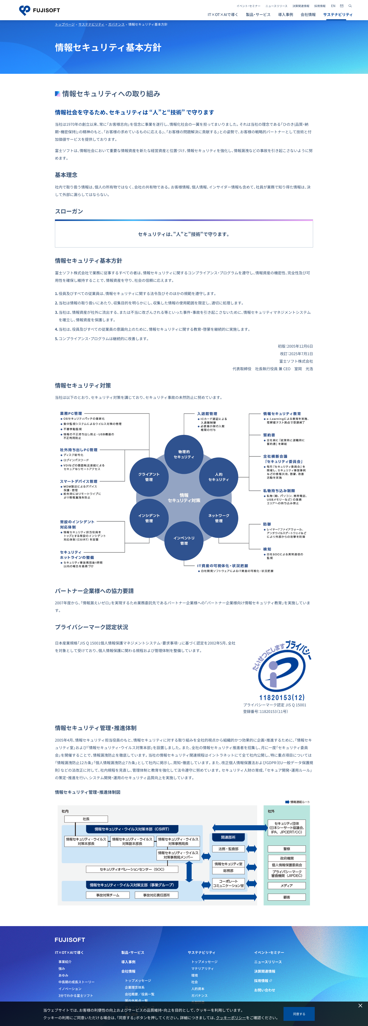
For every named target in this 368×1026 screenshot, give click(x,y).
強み (61, 968)
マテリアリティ (202, 968)
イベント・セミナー (249, 6)
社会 (194, 981)
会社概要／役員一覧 (139, 994)
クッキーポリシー (231, 1017)
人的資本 (197, 988)
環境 (194, 975)
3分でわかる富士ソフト (75, 995)
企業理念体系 (135, 987)
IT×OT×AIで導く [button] (223, 14)
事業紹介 (65, 961)
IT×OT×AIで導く (69, 952)
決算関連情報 (300, 6)
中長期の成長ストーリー (76, 981)
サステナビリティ (91, 24)
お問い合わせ (264, 990)
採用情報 (320, 6)
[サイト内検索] (350, 6)
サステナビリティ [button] (338, 14)
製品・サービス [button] (258, 14)
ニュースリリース (276, 6)
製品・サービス (132, 952)
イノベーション (69, 988)
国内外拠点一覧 (136, 1000)
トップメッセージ (138, 980)
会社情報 (128, 971)
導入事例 (285, 14)
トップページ (65, 24)
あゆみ (63, 975)
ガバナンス (116, 24)
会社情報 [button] (308, 14)
